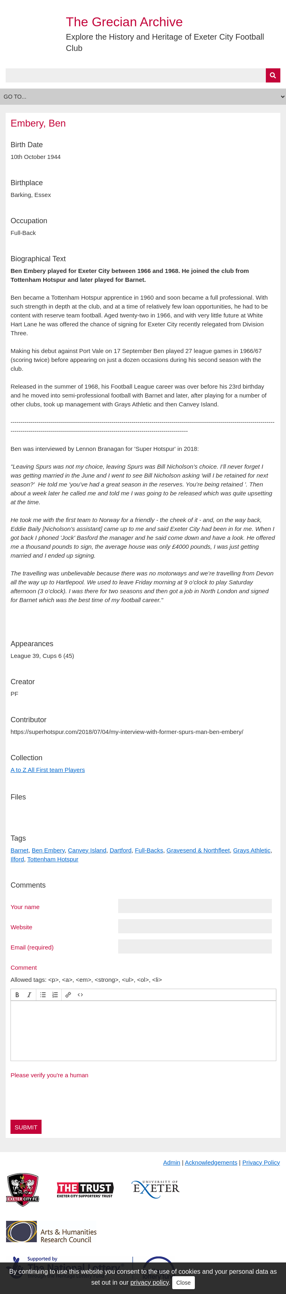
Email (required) (32, 947)
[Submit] (273, 75)
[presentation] (17, 994)
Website (21, 927)
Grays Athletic (252, 850)
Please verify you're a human (49, 1075)
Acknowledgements (211, 1162)
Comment (23, 967)
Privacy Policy (261, 1162)
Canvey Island (87, 850)
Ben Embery (48, 850)
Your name (25, 906)
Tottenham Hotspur (53, 859)
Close (183, 1282)
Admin (171, 1162)
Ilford (17, 859)
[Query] (143, 75)
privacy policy (149, 1282)
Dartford (121, 850)
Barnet (19, 850)
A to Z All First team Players (47, 769)
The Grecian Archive (124, 22)
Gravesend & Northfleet (198, 850)
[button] (17, 995)
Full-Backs (149, 850)
